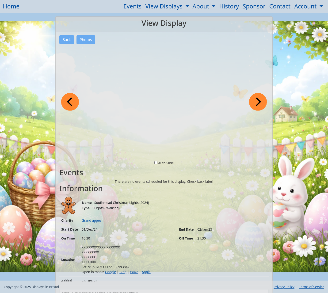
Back (66, 39)
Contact (279, 6)
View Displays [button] (164, 6)
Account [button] (306, 6)
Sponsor (254, 6)
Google (110, 272)
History (229, 6)
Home (11, 6)
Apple (146, 272)
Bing (122, 272)
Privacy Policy (284, 287)
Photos (86, 39)
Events (132, 6)
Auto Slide (166, 163)
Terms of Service (311, 287)
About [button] (202, 6)
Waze (134, 272)
